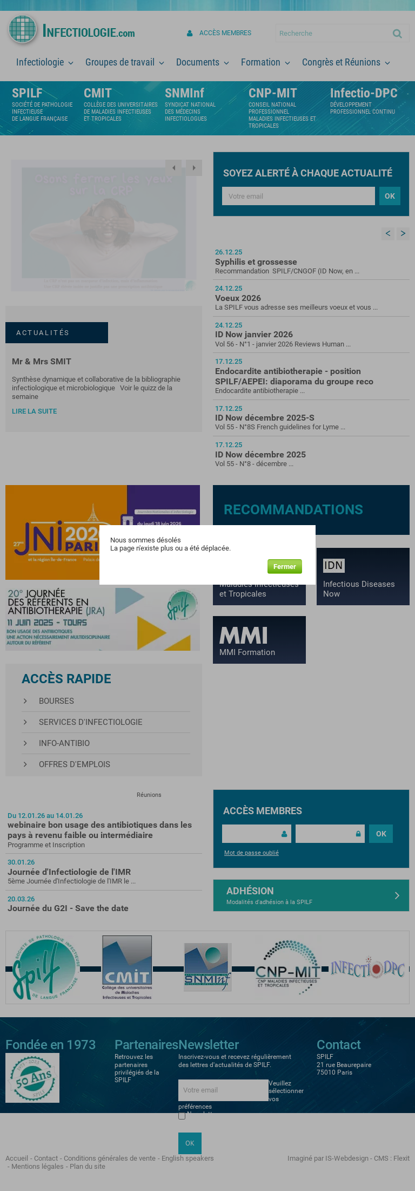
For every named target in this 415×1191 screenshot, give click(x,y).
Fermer (284, 566)
